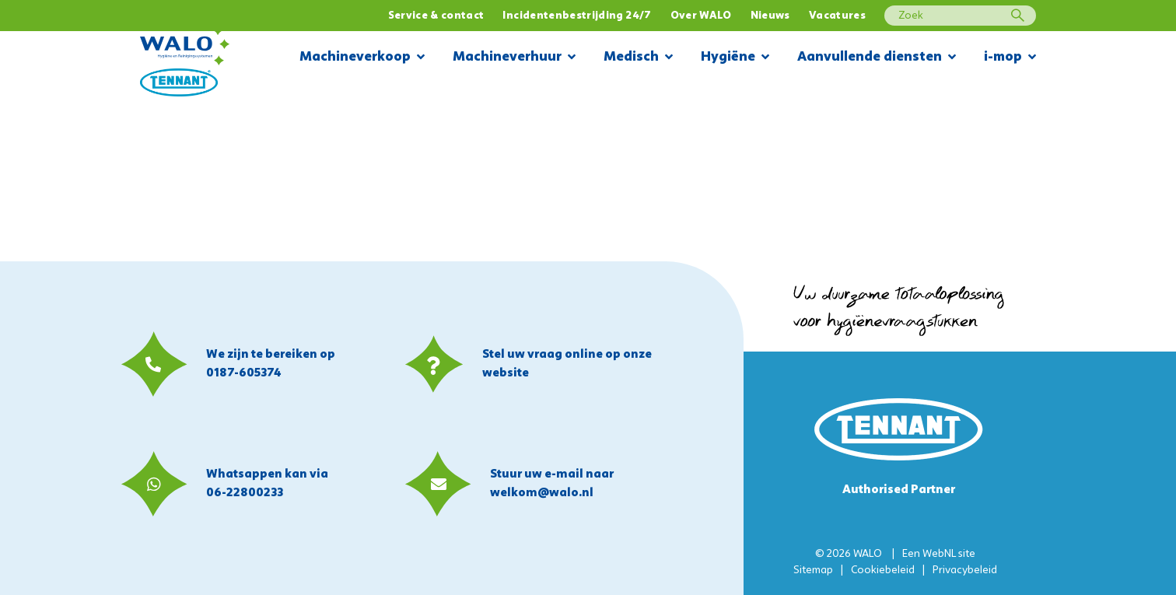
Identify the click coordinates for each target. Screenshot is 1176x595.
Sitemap (813, 570)
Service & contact (436, 16)
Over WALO (701, 16)
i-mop (1010, 58)
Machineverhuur (514, 58)
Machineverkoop (362, 58)
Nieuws (770, 16)
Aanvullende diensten (876, 58)
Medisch (638, 58)
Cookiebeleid (883, 570)
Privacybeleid (965, 570)
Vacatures (837, 16)
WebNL (939, 554)
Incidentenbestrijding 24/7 (576, 16)
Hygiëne (735, 58)
